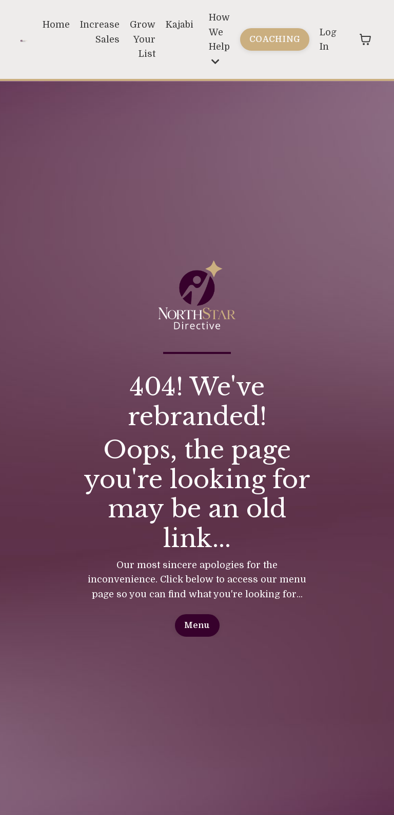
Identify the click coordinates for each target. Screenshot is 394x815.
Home (55, 24)
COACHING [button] (274, 39)
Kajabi (179, 24)
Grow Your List (141, 39)
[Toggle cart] (365, 40)
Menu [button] (197, 626)
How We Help (219, 39)
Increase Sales (99, 32)
